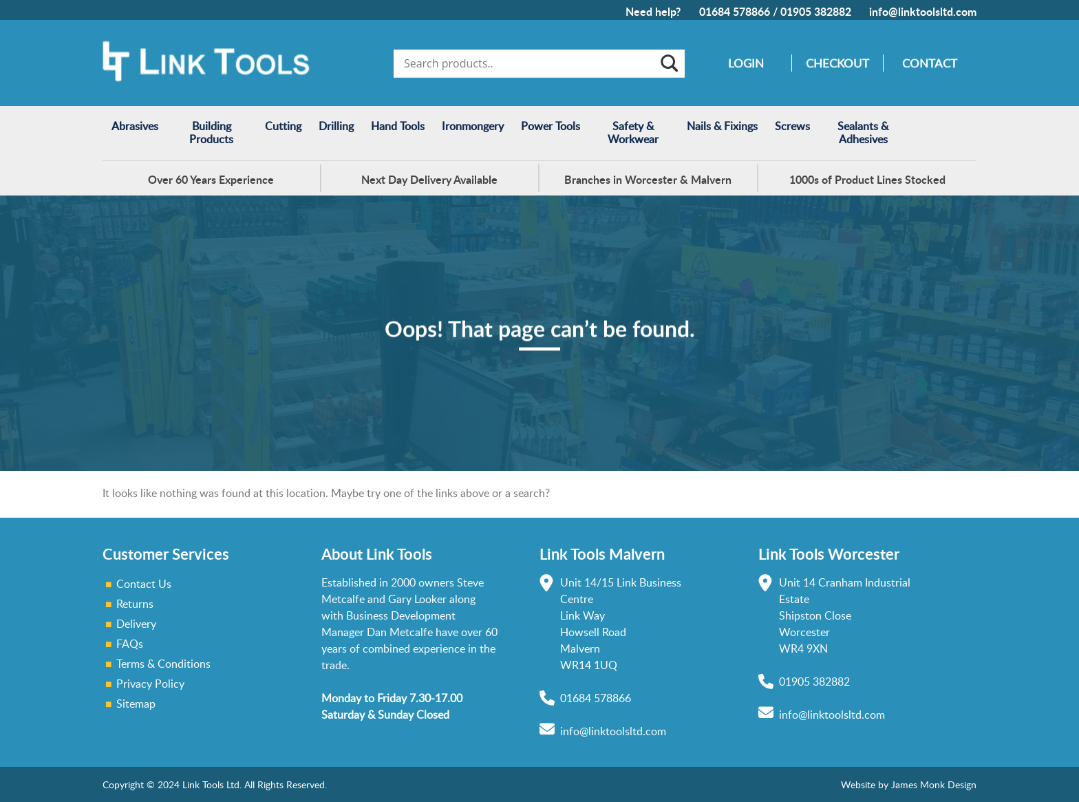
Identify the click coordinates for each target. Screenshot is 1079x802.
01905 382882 (815, 11)
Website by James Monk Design (908, 784)
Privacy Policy (150, 683)
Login (746, 63)
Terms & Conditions (163, 663)
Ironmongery (473, 126)
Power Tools (550, 126)
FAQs (129, 643)
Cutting (283, 126)
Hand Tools (398, 126)
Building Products (211, 132)
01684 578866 (734, 11)
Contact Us (143, 583)
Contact (929, 63)
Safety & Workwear (633, 132)
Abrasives (134, 126)
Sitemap (136, 703)
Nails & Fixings (722, 126)
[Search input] (529, 63)
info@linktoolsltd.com (922, 11)
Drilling (336, 126)
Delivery (136, 623)
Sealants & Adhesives (862, 132)
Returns (134, 603)
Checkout (837, 63)
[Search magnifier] (668, 63)
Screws (792, 126)
